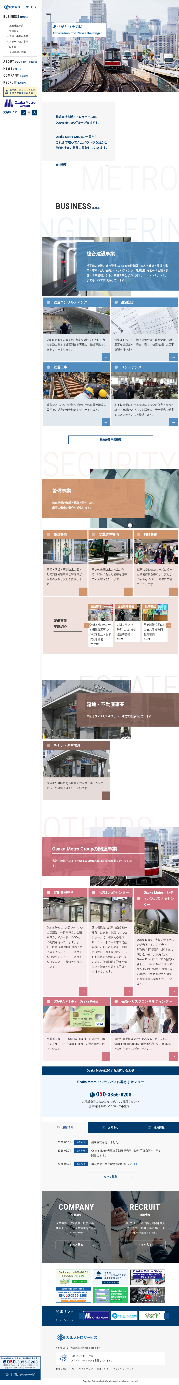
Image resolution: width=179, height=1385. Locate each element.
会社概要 (61, 164)
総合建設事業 (16, 25)
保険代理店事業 (17, 52)
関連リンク (103, 1369)
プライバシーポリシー (124, 1369)
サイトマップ (86, 1369)
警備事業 (14, 30)
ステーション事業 (18, 41)
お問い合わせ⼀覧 (65, 1369)
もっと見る (110, 1176)
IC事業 (12, 46)
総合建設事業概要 (110, 439)
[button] (87, 625)
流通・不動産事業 (18, 36)
